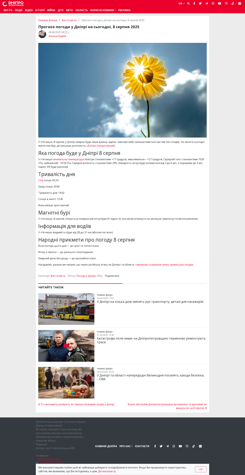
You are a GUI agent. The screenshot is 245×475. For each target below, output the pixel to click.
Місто (8, 10)
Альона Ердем (57, 36)
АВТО (69, 10)
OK (201, 469)
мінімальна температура (68, 159)
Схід (41, 180)
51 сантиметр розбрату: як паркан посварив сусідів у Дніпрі (76, 404)
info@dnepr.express (51, 463)
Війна (51, 10)
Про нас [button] (125, 446)
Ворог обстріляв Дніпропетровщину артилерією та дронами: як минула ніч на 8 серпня (167, 406)
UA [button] (181, 3)
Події (18, 10)
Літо (99, 276)
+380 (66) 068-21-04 (47, 459)
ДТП (60, 10)
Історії (40, 10)
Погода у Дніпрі (86, 276)
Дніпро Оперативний (101, 145)
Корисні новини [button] (102, 10)
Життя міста (69, 20)
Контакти (142, 446)
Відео (29, 10)
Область (81, 10)
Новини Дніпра (48, 20)
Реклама (124, 10)
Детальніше (105, 471)
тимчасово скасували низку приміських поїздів (164, 264)
